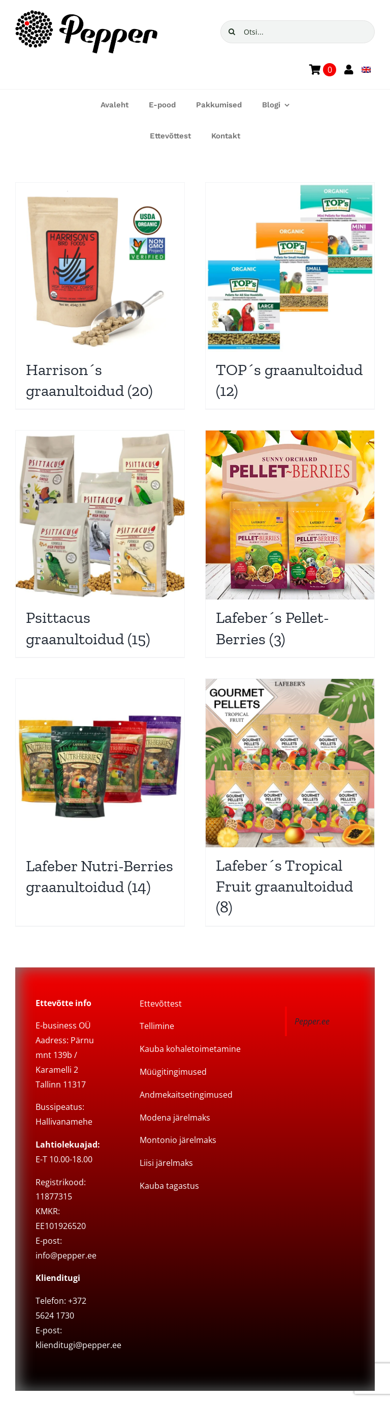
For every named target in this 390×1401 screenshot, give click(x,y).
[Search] (231, 31)
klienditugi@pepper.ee (78, 1345)
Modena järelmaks (175, 1117)
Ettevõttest (161, 1003)
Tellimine (157, 1026)
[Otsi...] (297, 31)
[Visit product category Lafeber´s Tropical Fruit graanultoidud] (290, 802)
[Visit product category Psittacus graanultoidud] (100, 543)
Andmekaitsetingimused (186, 1094)
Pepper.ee (312, 1021)
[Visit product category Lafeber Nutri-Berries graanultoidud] (100, 792)
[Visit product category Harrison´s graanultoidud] (100, 296)
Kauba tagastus (169, 1185)
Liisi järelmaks (166, 1162)
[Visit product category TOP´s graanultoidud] (290, 296)
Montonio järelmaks (178, 1140)
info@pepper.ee (66, 1255)
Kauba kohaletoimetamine (190, 1048)
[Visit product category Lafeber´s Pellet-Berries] (290, 543)
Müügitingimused (173, 1071)
